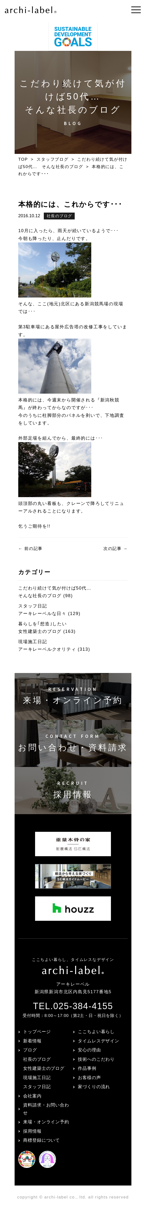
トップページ (37, 1031)
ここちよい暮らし (96, 1031)
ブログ (30, 1050)
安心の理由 (89, 1050)
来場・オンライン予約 (46, 1121)
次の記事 (115, 548)
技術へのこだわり (96, 1059)
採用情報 (32, 1131)
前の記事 (30, 548)
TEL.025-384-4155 (73, 1006)
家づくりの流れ (94, 1086)
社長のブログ (59, 216)
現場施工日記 (37, 1077)
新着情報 (32, 1040)
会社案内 (32, 1096)
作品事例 (87, 1068)
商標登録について (41, 1140)
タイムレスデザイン (98, 1040)
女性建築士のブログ (43, 1068)
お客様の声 (89, 1077)
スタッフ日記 (37, 1086)
